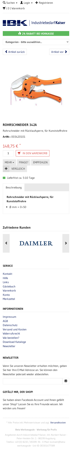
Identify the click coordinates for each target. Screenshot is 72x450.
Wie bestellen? (11, 337)
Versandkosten (58, 422)
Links (6, 282)
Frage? (23, 162)
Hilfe (5, 278)
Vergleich (18, 168)
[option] (36, 243)
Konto (6, 295)
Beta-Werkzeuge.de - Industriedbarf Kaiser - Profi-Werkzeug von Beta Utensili (36, 23)
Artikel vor (59, 52)
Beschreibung (14, 187)
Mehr (9, 162)
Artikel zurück (15, 52)
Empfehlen (40, 162)
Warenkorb (9, 290)
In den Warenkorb (32, 153)
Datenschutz (10, 325)
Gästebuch (9, 286)
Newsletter (9, 346)
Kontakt (7, 274)
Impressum (9, 316)
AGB (5, 321)
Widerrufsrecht (11, 333)
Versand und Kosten (14, 329)
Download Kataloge (14, 342)
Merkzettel (9, 299)
